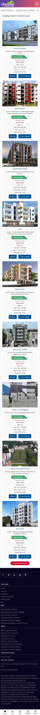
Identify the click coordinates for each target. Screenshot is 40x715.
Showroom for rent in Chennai (11, 647)
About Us (4, 591)
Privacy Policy (5, 599)
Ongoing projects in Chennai (10, 618)
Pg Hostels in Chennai (8, 636)
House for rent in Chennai (9, 633)
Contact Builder (25, 76)
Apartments (20, 62)
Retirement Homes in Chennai (11, 620)
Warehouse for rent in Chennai (11, 649)
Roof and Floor (5, 657)
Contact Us (4, 594)
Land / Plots (20, 483)
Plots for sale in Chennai (9, 615)
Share (12, 76)
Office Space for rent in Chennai (11, 644)
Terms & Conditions (7, 597)
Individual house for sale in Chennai (12, 612)
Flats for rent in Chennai (9, 630)
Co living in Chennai (7, 639)
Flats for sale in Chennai (9, 609)
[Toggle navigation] (37, 3)
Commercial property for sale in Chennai (14, 623)
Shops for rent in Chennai (9, 641)
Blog (2, 602)
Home (3, 588)
